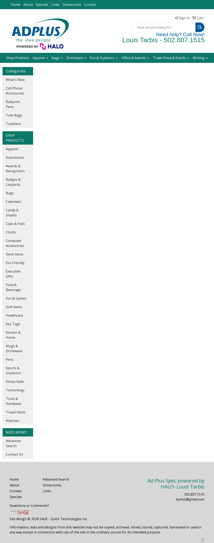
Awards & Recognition (15, 168)
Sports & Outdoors (13, 370)
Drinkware (74, 58)
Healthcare (14, 315)
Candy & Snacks (12, 212)
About (28, 4)
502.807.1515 (194, 494)
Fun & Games (16, 298)
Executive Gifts (13, 274)
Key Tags (13, 324)
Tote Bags (14, 115)
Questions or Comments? (29, 505)
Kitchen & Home (13, 335)
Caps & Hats (15, 223)
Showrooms (72, 4)
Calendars (13, 201)
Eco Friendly (15, 262)
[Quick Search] (164, 27)
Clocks (11, 232)
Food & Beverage (13, 287)
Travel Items (15, 412)
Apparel (39, 58)
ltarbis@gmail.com (190, 499)
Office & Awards (133, 58)
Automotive (15, 157)
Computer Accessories (15, 243)
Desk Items (14, 254)
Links (55, 4)
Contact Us (14, 454)
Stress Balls (15, 381)
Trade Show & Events (169, 58)
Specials (42, 4)
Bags (56, 58)
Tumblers (13, 123)
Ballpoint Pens (13, 104)
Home (15, 4)
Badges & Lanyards (13, 182)
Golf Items (14, 307)
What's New (15, 79)
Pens (10, 359)
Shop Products (17, 58)
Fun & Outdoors (102, 58)
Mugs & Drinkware (14, 348)
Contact (90, 4)
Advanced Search (13, 443)
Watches (12, 420)
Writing (198, 58)
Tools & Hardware (13, 401)
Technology (15, 390)
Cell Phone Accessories (15, 90)
